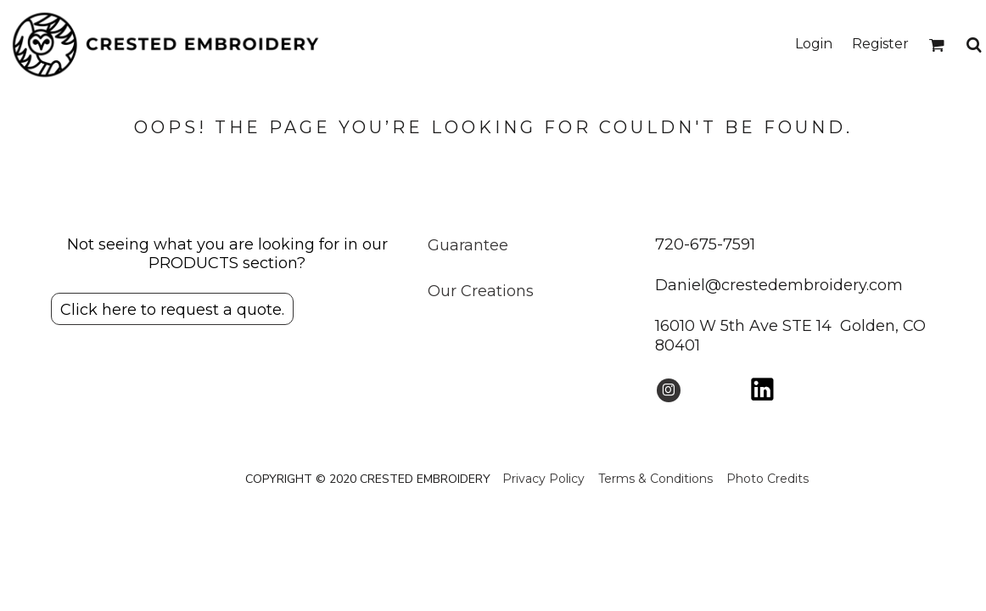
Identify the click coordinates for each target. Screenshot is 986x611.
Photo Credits (767, 478)
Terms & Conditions (655, 478)
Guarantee (468, 245)
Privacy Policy (543, 478)
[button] (936, 44)
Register (880, 44)
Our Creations (481, 291)
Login (813, 44)
